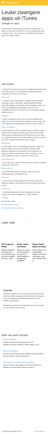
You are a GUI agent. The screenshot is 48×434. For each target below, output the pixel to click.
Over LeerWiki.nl (39, 431)
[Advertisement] (24, 59)
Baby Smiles (6, 97)
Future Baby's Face (8, 159)
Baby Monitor (6, 143)
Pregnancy (5, 116)
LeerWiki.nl (10, 3)
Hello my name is (7, 168)
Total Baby (5, 198)
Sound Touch (6, 189)
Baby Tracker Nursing (11, 204)
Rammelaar (5, 177)
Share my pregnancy (8, 127)
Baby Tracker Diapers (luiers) (13, 208)
